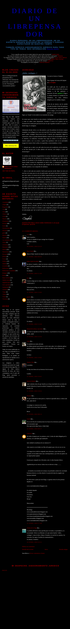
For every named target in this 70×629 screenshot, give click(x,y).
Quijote (32, 224)
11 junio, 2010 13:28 (34, 324)
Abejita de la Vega (32, 528)
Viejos (4, 296)
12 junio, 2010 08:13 (34, 414)
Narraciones (5, 252)
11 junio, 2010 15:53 (34, 336)
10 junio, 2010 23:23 (34, 246)
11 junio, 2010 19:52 (34, 391)
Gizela (28, 419)
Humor (4, 237)
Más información (11, 146)
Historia (4, 235)
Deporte (4, 218)
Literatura (5, 244)
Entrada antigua (63, 549)
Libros (4, 242)
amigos (4, 204)
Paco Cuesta (30, 251)
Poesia (4, 259)
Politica (4, 261)
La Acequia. (52, 82)
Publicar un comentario (28, 546)
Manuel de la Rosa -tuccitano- (35, 329)
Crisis (4, 216)
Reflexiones (5, 268)
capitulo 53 (60, 93)
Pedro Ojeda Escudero (33, 261)
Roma (4, 275)
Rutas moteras (6, 278)
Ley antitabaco (6, 240)
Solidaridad (5, 287)
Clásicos (4, 214)
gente (3, 233)
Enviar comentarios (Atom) (37, 553)
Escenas (4, 223)
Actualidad (5, 202)
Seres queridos (6, 285)
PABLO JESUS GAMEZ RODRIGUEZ (11, 167)
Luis (28, 234)
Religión (4, 273)
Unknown (29, 433)
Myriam (29, 396)
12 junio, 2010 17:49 (34, 523)
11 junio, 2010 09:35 (34, 256)
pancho (29, 297)
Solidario (4, 289)
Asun (28, 341)
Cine (3, 209)
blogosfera (5, 207)
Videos (4, 294)
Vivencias (5, 299)
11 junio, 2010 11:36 (34, 273)
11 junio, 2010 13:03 (34, 292)
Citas (3, 211)
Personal (4, 254)
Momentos (5, 247)
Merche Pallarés (31, 381)
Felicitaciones (6, 228)
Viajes (4, 292)
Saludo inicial (6, 280)
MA (28, 278)
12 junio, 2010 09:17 (34, 429)
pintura (4, 256)
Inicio (46, 549)
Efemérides (5, 221)
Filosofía (4, 230)
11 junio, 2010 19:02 (34, 357)
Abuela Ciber (30, 362)
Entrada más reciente (27, 549)
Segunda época (6, 282)
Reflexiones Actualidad (8, 270)
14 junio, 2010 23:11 (34, 542)
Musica (4, 249)
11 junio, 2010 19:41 (34, 376)
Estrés (4, 226)
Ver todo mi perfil (8, 171)
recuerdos (5, 266)
